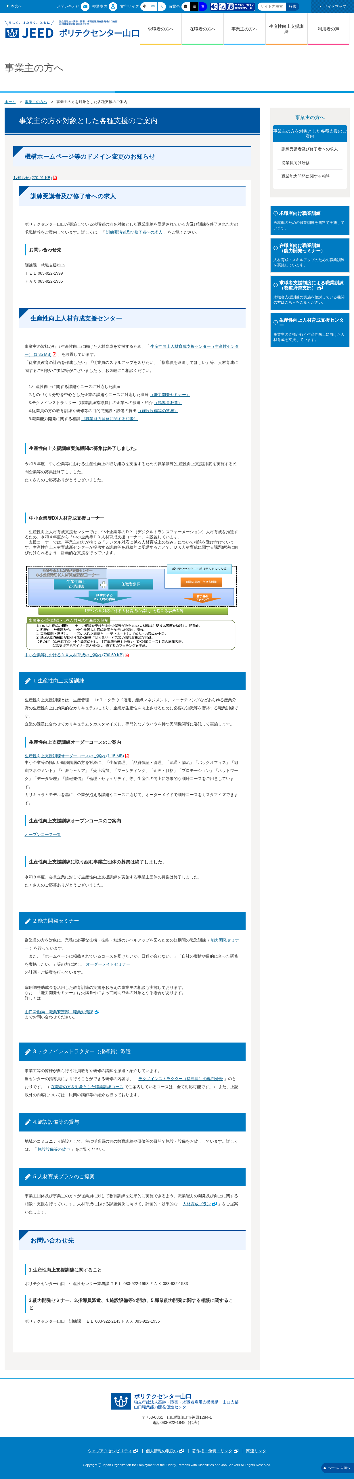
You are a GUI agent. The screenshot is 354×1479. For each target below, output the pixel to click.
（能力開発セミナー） (170, 394)
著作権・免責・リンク (215, 1451)
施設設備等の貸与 (54, 1149)
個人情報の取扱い (165, 1451)
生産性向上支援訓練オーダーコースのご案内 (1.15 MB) (77, 756)
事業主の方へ (244, 28)
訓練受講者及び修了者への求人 (134, 232)
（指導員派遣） (168, 402)
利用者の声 (328, 28)
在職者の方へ (203, 28)
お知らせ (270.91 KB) (35, 177)
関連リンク (256, 1451)
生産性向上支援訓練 (286, 29)
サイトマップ (335, 6)
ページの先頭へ (336, 1468)
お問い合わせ (68, 6)
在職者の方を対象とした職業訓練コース (87, 1086)
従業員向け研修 (296, 162)
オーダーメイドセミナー (108, 964)
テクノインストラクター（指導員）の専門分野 (180, 1078)
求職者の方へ (161, 28)
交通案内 (99, 6)
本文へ (16, 6)
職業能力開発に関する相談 (306, 176)
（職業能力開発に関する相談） (109, 418)
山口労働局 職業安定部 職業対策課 (62, 1012)
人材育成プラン (200, 1204)
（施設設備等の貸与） (158, 410)
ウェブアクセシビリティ (113, 1451)
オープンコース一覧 (43, 834)
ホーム (10, 102)
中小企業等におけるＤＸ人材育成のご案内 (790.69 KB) (77, 655)
